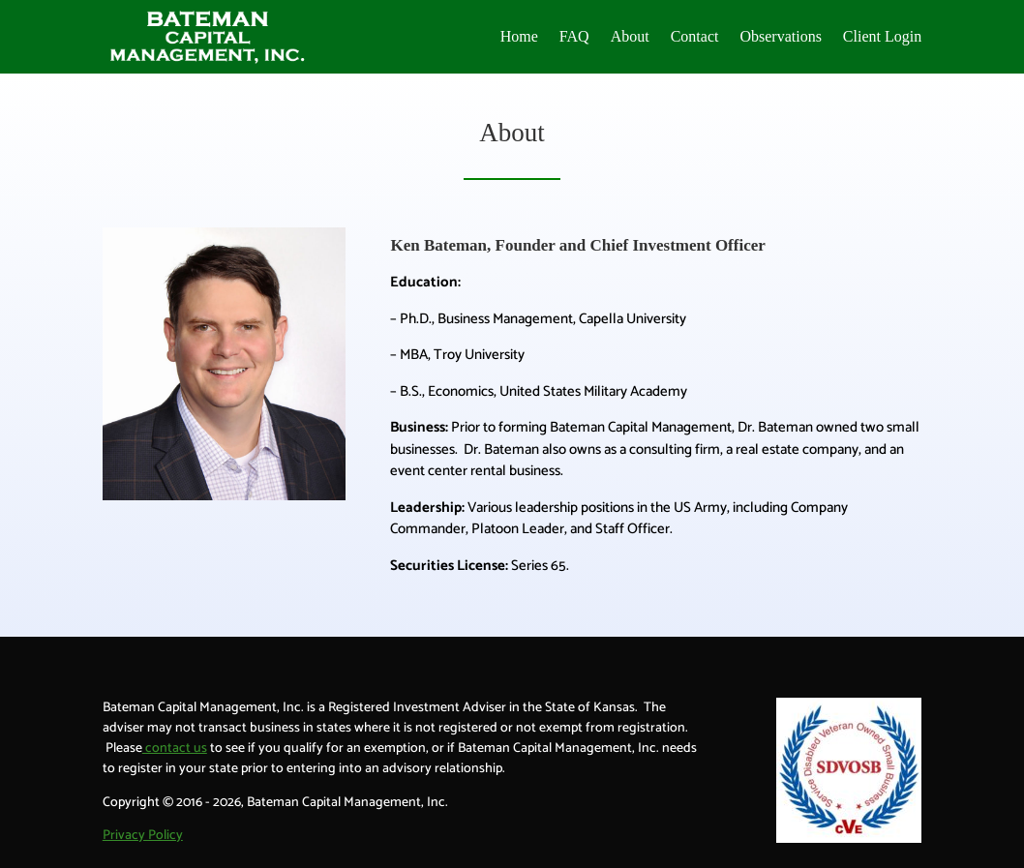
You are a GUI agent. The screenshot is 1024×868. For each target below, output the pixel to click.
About (630, 36)
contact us (174, 748)
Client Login (882, 36)
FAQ (574, 36)
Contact (695, 36)
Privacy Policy (143, 835)
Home (519, 36)
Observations (780, 36)
